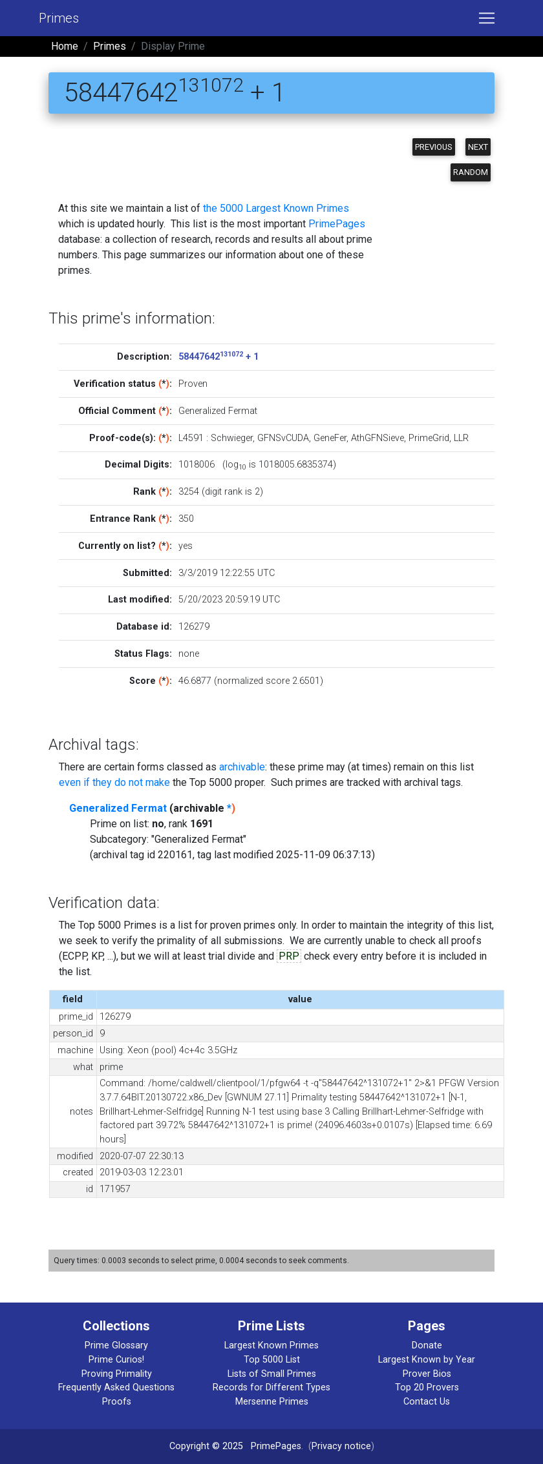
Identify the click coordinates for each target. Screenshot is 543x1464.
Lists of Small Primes (272, 1373)
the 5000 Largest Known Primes (276, 208)
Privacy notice (341, 1446)
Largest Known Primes (271, 1345)
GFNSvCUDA (283, 438)
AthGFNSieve (377, 438)
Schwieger (232, 438)
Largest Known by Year (426, 1359)
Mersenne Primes (271, 1401)
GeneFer (330, 438)
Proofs (116, 1401)
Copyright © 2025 (206, 1446)
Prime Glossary (116, 1345)
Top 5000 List (272, 1359)
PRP (289, 956)
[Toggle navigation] (486, 18)
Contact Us (426, 1401)
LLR (461, 438)
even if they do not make (114, 782)
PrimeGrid (429, 438)
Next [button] (478, 147)
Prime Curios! (116, 1359)
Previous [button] (433, 147)
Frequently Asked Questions (116, 1387)
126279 (193, 626)
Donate (427, 1345)
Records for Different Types (271, 1387)
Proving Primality (116, 1373)
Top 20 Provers (427, 1387)
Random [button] (470, 172)
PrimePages (336, 224)
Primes (59, 18)
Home (64, 46)
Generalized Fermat (118, 808)
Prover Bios (427, 1373)
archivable (242, 767)
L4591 (191, 438)
